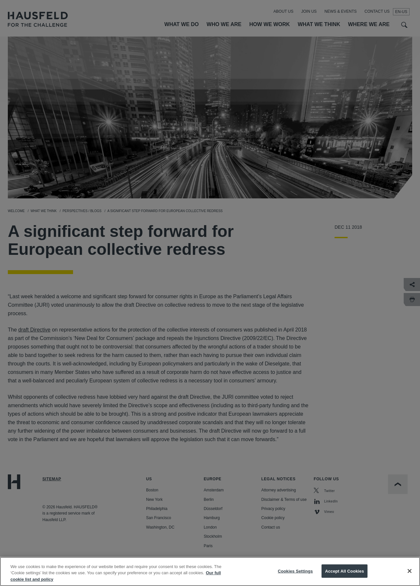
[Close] (409, 577)
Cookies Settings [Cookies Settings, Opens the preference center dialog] (295, 577)
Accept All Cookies (344, 577)
